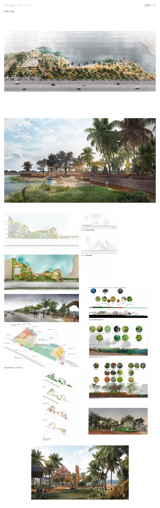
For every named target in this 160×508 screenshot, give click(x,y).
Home (6, 5)
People (19, 5)
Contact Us (27, 5)
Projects (12, 5)
